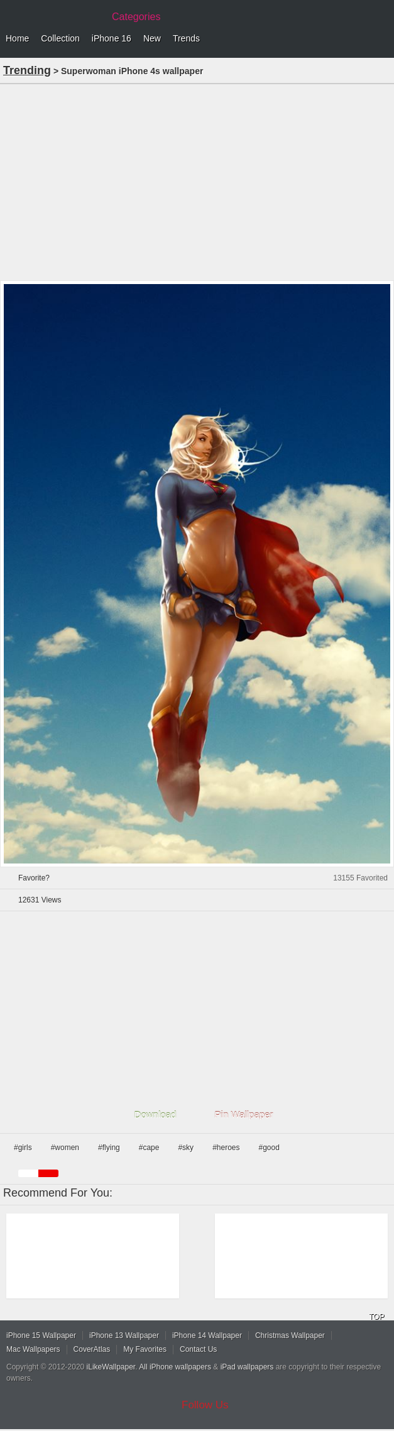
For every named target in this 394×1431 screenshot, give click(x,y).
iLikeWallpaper (111, 1366)
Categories (136, 16)
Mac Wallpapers (33, 1349)
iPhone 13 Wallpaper (124, 1335)
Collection (60, 38)
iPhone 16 (111, 38)
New (152, 38)
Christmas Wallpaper (290, 1335)
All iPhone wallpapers (175, 1366)
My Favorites (145, 1349)
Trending (27, 70)
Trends (186, 38)
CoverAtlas (92, 1349)
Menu (381, 39)
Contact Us (198, 1349)
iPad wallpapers (247, 1366)
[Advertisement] (197, 181)
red (48, 1173)
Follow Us (205, 1405)
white (28, 1173)
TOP (376, 1316)
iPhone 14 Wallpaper (207, 1335)
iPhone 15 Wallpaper (41, 1335)
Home (17, 38)
